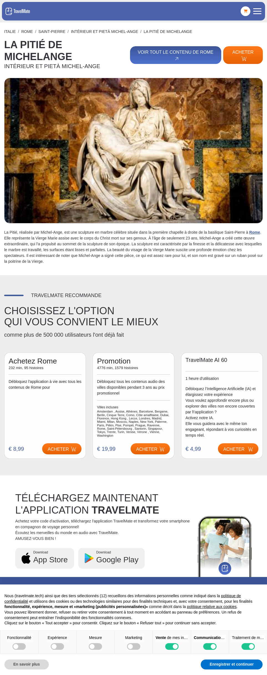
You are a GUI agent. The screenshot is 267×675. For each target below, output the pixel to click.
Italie (10, 31)
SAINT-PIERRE (52, 31)
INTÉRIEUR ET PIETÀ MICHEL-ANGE (104, 31)
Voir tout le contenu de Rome (175, 55)
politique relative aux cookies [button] (212, 606)
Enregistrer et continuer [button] (232, 664)
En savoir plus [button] (26, 664)
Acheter (242, 55)
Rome (27, 31)
